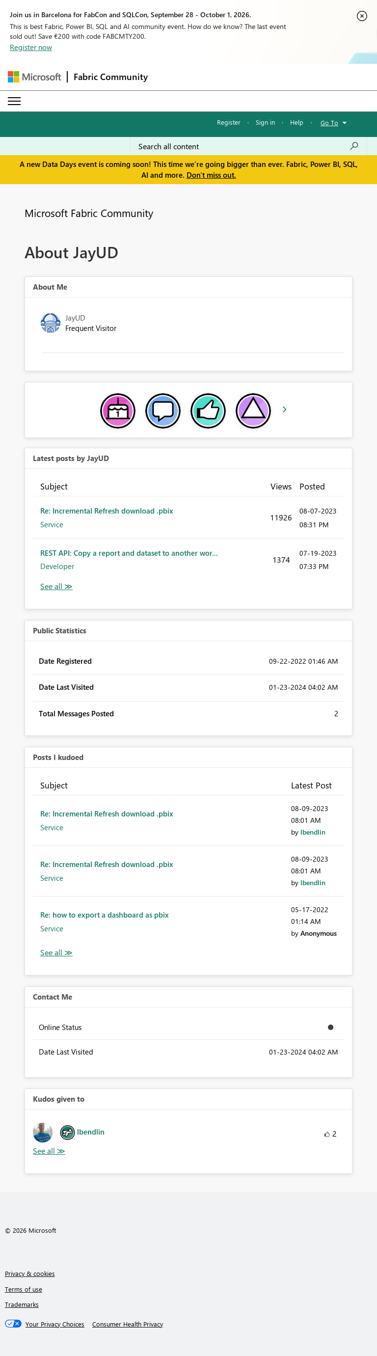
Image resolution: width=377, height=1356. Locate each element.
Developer (57, 566)
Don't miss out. (211, 175)
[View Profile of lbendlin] (312, 832)
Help (296, 122)
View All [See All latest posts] (56, 586)
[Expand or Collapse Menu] (14, 101)
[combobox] (248, 146)
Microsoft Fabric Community (89, 212)
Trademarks (22, 1304)
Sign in (265, 122)
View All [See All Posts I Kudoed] (56, 952)
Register (229, 122)
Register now (31, 47)
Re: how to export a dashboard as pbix (104, 915)
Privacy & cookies (30, 1273)
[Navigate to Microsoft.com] (34, 76)
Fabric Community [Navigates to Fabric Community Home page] (111, 76)
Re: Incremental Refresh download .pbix (106, 510)
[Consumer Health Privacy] (127, 1324)
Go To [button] (329, 122)
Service (51, 524)
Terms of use (23, 1289)
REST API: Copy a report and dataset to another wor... (129, 553)
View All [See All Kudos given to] (49, 1151)
